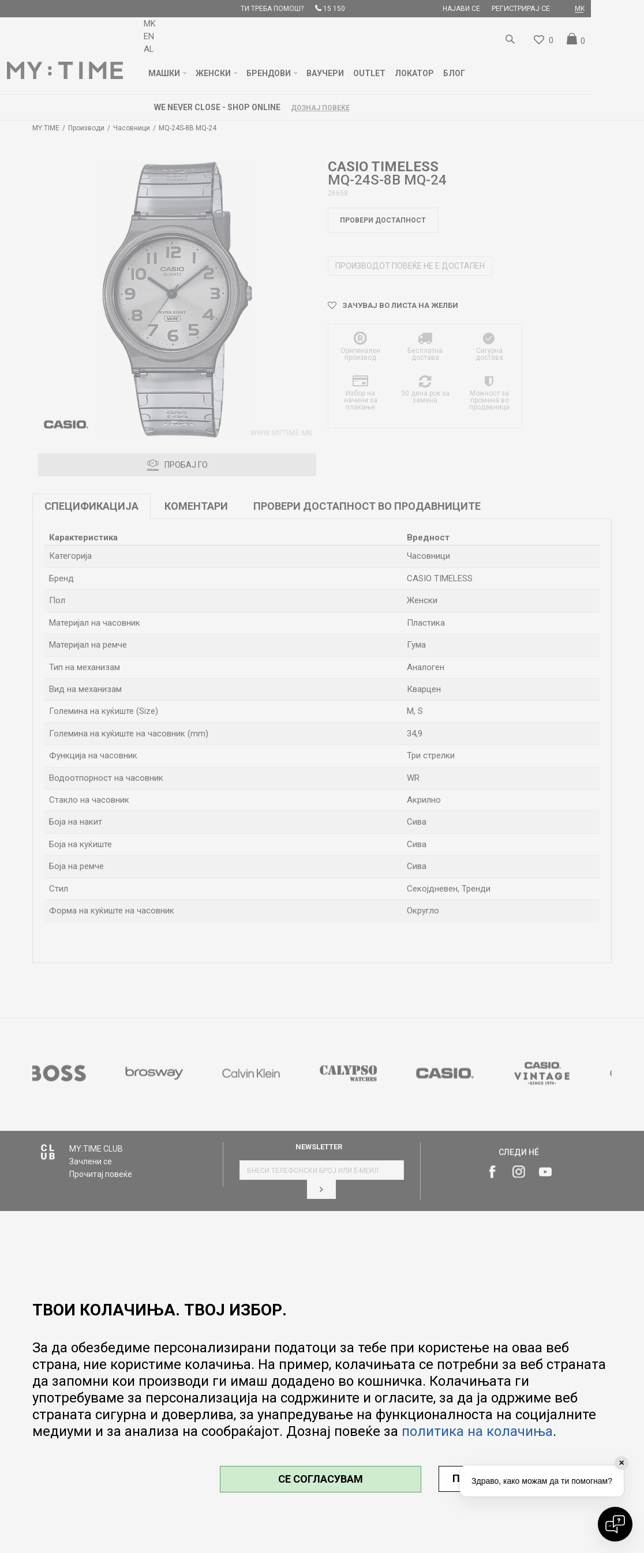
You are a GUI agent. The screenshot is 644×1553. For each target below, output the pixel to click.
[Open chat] (615, 1524)
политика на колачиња (477, 1431)
